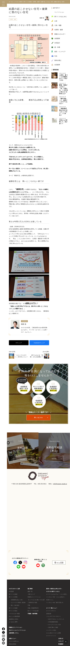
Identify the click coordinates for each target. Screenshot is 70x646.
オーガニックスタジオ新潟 (15, 1)
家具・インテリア (60, 51)
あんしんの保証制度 (14, 616)
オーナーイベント (51, 635)
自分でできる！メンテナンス (56, 619)
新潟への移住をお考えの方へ (54, 588)
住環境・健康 (13, 19)
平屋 (29, 605)
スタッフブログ (62, 641)
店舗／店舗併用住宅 (33, 608)
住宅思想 (11, 591)
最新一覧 (30, 591)
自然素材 (57, 38)
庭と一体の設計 (15, 605)
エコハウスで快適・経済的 (18, 602)
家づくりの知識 (13, 608)
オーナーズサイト (51, 610)
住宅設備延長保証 (53, 622)
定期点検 (48, 613)
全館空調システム (14, 633)
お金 (55, 21)
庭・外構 (57, 47)
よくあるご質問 (13, 622)
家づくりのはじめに (60, 16)
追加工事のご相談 (53, 627)
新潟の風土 (57, 60)
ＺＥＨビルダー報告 (14, 613)
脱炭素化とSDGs (13, 619)
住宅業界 (57, 64)
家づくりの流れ (13, 610)
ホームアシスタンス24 (54, 624)
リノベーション (59, 12)
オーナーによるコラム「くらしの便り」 (57, 594)
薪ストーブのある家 (33, 610)
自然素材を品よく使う (17, 599)
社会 (55, 56)
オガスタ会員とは (14, 641)
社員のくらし (50, 599)
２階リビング (31, 594)
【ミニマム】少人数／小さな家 (36, 599)
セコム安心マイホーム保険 (53, 633)
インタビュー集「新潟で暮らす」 (55, 602)
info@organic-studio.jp (60, 484)
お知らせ (60, 638)
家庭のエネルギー (60, 34)
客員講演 (60, 644)
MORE (22, 459)
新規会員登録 (12, 644)
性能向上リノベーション (15, 627)
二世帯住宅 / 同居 (32, 602)
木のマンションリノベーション (17, 630)
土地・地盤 (57, 25)
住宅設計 (57, 43)
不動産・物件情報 (32, 613)
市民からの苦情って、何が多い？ (63, 121)
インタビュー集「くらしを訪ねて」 (56, 597)
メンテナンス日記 (51, 630)
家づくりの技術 (13, 594)
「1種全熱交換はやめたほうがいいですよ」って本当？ (63, 112)
